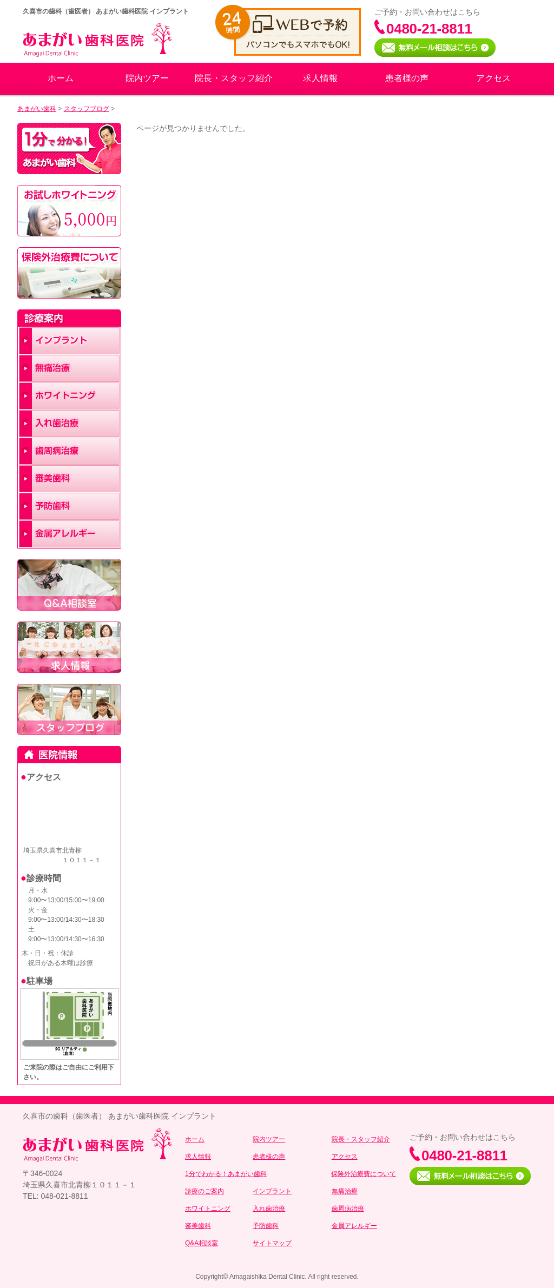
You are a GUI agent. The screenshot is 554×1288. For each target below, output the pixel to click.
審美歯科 (198, 1226)
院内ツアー (147, 78)
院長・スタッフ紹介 (234, 78)
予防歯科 (266, 1226)
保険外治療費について (363, 1174)
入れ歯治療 (269, 1208)
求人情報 (320, 78)
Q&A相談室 (201, 1243)
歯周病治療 (348, 1208)
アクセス (493, 78)
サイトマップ (272, 1243)
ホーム (61, 78)
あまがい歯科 (36, 109)
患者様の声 (406, 78)
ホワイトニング (207, 1208)
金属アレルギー (354, 1226)
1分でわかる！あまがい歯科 (226, 1174)
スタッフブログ (86, 109)
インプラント (272, 1191)
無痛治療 (345, 1191)
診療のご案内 (204, 1191)
